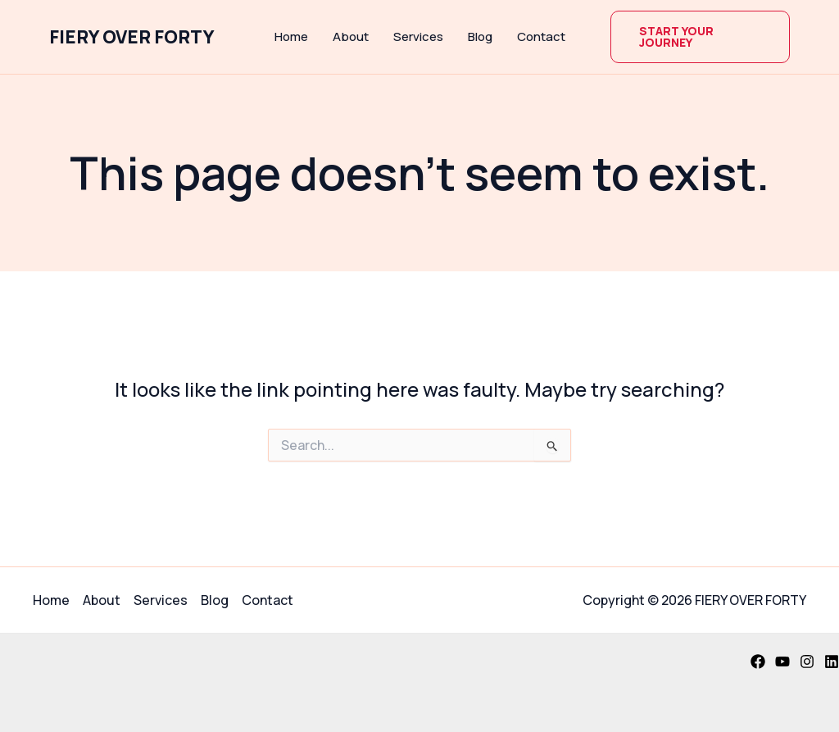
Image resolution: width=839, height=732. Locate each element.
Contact (541, 36)
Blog (480, 36)
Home (291, 36)
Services (418, 36)
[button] (700, 37)
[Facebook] (758, 661)
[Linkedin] (831, 661)
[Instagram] (807, 661)
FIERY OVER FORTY (132, 37)
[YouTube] (782, 661)
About (351, 36)
